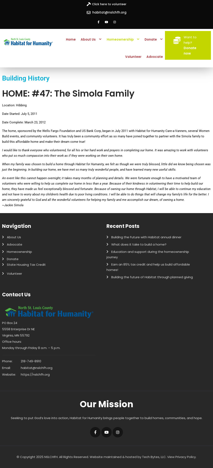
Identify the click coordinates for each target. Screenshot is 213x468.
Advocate (154, 57)
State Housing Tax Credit (26, 264)
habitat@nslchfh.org (109, 12)
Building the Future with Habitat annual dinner (146, 237)
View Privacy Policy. (181, 457)
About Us (88, 39)
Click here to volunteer (109, 4)
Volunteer (133, 57)
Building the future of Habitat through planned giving (152, 277)
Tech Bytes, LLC (154, 457)
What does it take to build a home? (138, 244)
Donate (151, 39)
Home (71, 39)
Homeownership (120, 39)
